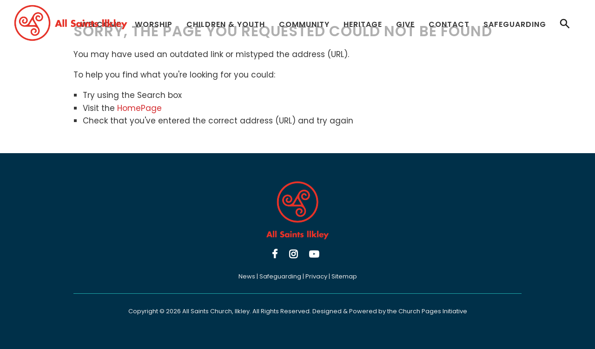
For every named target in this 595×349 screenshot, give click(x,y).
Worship (153, 24)
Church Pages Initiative (432, 311)
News (246, 276)
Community (304, 24)
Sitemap (344, 276)
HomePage (139, 108)
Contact (449, 24)
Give (405, 24)
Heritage (363, 24)
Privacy (316, 276)
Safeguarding (514, 24)
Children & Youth (225, 24)
